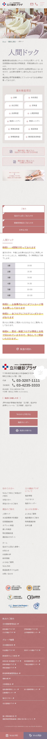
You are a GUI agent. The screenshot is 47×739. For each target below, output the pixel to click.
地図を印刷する (23, 430)
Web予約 (6, 566)
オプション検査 (8, 525)
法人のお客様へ (32, 509)
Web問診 (35, 735)
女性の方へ (7, 500)
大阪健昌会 (7, 684)
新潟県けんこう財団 (10, 656)
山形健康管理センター (31, 632)
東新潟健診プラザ (8, 667)
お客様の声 (7, 554)
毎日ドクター (7, 698)
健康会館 (6, 678)
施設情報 (28, 496)
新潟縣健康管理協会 (10, 673)
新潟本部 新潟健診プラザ (11, 661)
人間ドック (6, 514)
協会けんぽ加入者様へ (11, 547)
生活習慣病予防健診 (10, 518)
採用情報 (6, 558)
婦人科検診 (7, 529)
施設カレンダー (23, 422)
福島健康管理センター (10, 689)
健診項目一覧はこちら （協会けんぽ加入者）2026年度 (26, 151)
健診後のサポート (9, 537)
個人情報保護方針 (9, 716)
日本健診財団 (8, 645)
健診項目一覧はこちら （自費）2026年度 (26, 162)
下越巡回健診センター (31, 664)
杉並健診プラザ (8, 650)
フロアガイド (29, 499)
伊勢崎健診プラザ (30, 629)
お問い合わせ (8, 574)
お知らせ (6, 551)
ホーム (4, 41)
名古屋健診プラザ (8, 703)
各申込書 (28, 525)
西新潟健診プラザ (8, 664)
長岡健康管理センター (31, 661)
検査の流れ (23, 349)
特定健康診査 (8, 533)
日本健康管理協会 (10, 624)
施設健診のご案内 (32, 518)
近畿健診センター (8, 692)
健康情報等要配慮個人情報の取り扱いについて (18, 719)
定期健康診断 (8, 522)
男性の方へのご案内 (10, 504)
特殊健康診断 (30, 522)
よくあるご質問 (30, 514)
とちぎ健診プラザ (8, 632)
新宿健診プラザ (8, 629)
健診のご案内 (12, 41)
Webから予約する (24, 414)
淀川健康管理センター (31, 689)
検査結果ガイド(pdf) (11, 570)
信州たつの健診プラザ (31, 650)
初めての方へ (8, 488)
